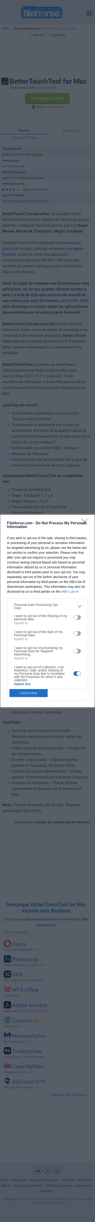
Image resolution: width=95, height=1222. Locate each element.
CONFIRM (28, 693)
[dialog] (47, 611)
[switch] (77, 617)
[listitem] (47, 606)
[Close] (86, 523)
